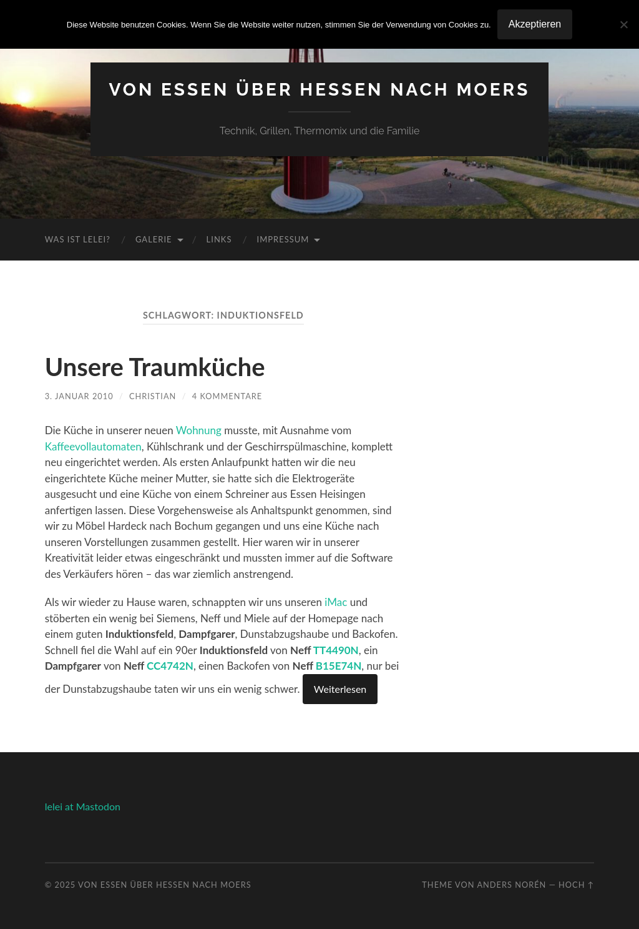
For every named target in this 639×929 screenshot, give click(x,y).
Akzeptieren (535, 24)
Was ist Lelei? (77, 239)
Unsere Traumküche (155, 367)
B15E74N (339, 665)
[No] (623, 24)
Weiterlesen (340, 689)
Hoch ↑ (576, 885)
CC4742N (170, 665)
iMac (335, 602)
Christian (152, 396)
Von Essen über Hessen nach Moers (319, 89)
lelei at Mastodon (82, 806)
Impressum (283, 239)
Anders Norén (511, 885)
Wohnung (199, 430)
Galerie (153, 239)
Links (219, 239)
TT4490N (336, 650)
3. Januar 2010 (79, 396)
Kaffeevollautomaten (93, 446)
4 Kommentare (227, 396)
